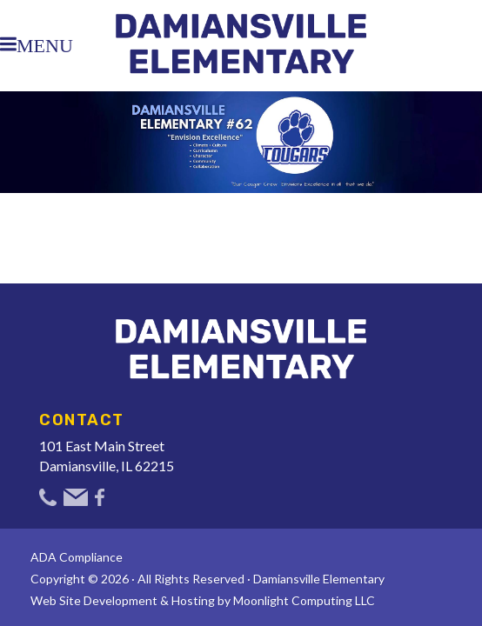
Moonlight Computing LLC (304, 600)
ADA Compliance (76, 556)
